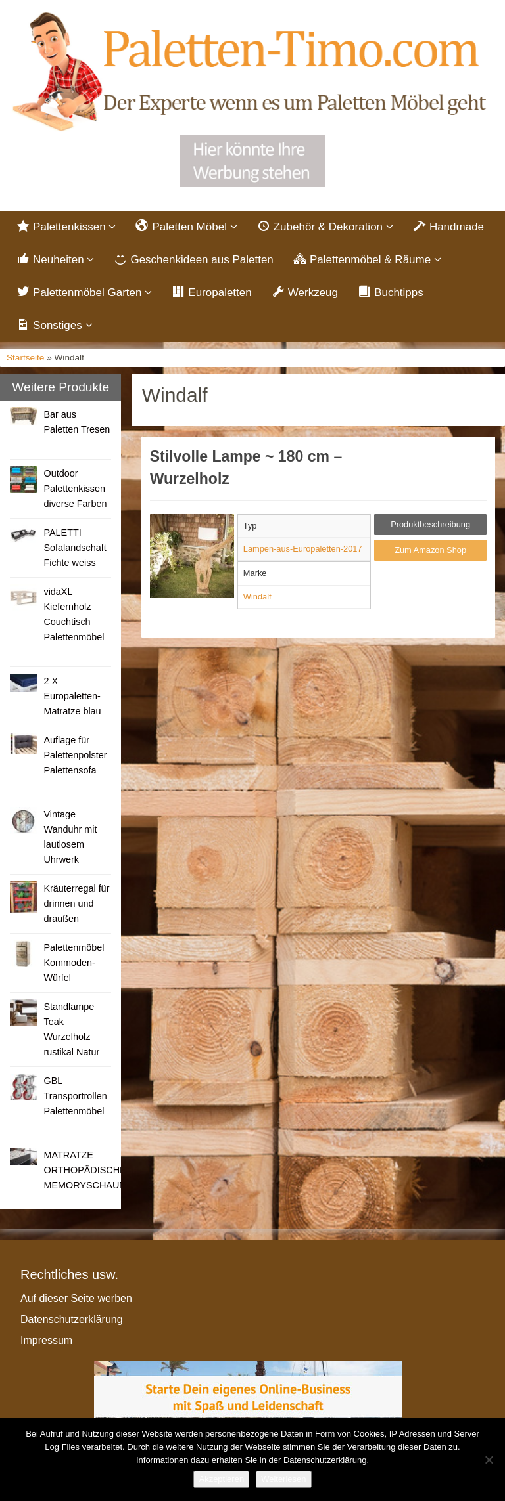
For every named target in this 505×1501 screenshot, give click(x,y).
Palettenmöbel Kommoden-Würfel (73, 962)
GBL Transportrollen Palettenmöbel (75, 1096)
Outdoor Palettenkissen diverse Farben (75, 488)
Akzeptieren (221, 1479)
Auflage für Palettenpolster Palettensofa (75, 755)
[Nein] (488, 1459)
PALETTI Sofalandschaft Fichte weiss (74, 547)
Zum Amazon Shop (430, 550)
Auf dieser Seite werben (76, 1298)
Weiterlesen (283, 1479)
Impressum (46, 1340)
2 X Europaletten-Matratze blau (72, 696)
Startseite (25, 357)
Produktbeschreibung (430, 524)
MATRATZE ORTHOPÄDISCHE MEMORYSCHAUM (85, 1170)
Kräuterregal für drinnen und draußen (76, 903)
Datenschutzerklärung (71, 1319)
